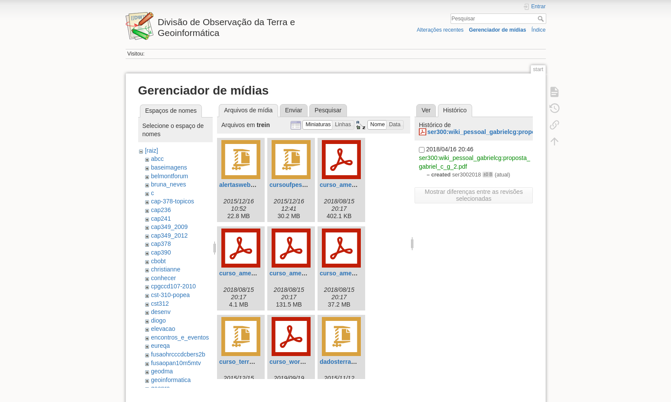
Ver (426, 110)
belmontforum (169, 176)
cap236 (161, 209)
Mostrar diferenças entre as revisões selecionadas (473, 195)
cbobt (158, 261)
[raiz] (151, 150)
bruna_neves (168, 184)
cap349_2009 (169, 226)
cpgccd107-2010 (173, 286)
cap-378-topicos (172, 201)
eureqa (160, 345)
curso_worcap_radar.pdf (304, 361)
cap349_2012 (169, 235)
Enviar (293, 110)
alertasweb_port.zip (247, 184)
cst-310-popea (170, 294)
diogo (158, 320)
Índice (539, 30)
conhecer (163, 278)
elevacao (163, 328)
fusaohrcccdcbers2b (178, 354)
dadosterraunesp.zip (349, 361)
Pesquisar (542, 19)
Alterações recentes (440, 30)
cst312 (160, 303)
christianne (165, 269)
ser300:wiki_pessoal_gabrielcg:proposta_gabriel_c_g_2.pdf (513, 131)
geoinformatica (171, 379)
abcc (157, 158)
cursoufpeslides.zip (297, 184)
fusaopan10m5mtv (176, 363)
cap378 (161, 243)
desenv (160, 311)
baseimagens (169, 167)
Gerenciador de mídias (497, 30)
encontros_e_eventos (180, 337)
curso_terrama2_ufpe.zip (255, 361)
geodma (162, 371)
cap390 (161, 252)
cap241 (161, 218)
